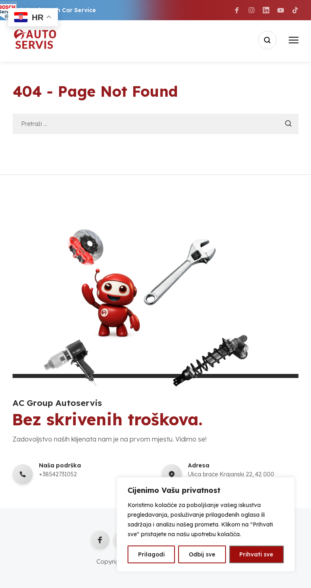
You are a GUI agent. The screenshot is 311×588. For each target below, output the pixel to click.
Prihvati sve (256, 554)
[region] (206, 524)
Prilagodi (151, 554)
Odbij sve (202, 554)
